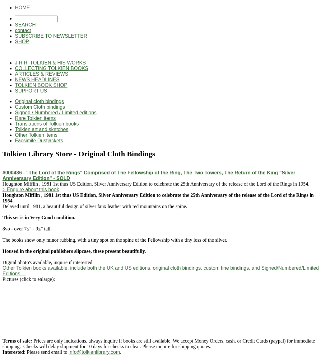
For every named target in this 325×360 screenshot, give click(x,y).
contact (23, 30)
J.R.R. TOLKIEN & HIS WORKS (50, 62)
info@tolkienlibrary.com (94, 352)
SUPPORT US (31, 90)
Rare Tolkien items (35, 118)
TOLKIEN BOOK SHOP (41, 85)
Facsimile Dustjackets (39, 140)
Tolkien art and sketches (41, 129)
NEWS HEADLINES (37, 79)
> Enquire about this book (30, 189)
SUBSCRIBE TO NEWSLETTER (51, 36)
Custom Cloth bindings (40, 107)
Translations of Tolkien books (47, 123)
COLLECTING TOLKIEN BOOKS (51, 68)
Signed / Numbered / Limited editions (55, 112)
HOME (22, 7)
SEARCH (25, 24)
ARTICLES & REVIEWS (41, 74)
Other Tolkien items (36, 135)
